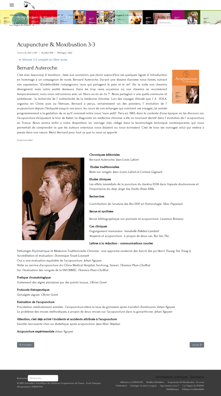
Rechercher (164, 17)
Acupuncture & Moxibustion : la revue (86, 15)
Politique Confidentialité (193, 389)
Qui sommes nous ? (169, 385)
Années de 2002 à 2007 (27, 53)
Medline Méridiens (155, 382)
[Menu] (12, 5)
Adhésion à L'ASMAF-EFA (21, 15)
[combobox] (172, 22)
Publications (121, 385)
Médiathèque (173, 389)
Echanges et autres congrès (126, 15)
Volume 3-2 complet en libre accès (44, 59)
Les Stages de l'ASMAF (20, 25)
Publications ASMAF (50, 15)
